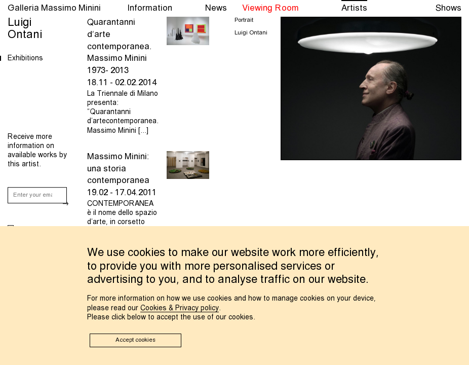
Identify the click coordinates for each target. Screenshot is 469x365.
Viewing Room (270, 8)
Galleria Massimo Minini (54, 8)
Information (149, 8)
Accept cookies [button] (135, 340)
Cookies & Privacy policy (179, 308)
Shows (448, 8)
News (216, 8)
